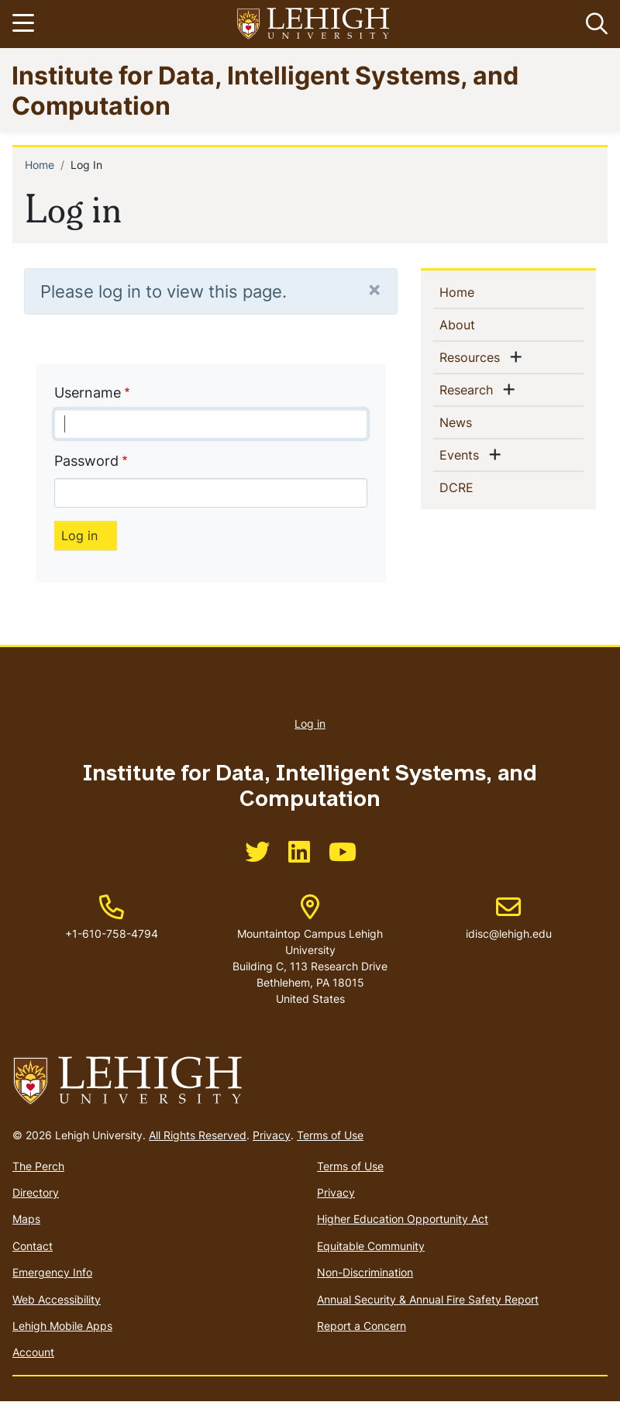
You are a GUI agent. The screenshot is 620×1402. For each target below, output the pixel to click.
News (480, 421)
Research (469, 389)
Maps (26, 1218)
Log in (310, 723)
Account (33, 1352)
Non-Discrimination (365, 1272)
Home (39, 164)
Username (87, 392)
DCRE (481, 486)
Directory (35, 1192)
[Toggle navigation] (25, 24)
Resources (472, 356)
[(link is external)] (257, 856)
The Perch (38, 1166)
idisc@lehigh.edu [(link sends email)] (509, 917)
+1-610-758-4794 (111, 933)
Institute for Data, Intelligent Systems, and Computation (265, 89)
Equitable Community (371, 1245)
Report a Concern (361, 1325)
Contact (32, 1245)
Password (86, 460)
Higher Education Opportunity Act (402, 1218)
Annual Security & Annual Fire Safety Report (428, 1299)
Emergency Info (52, 1272)
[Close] (374, 288)
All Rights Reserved (197, 1135)
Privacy (272, 1135)
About (482, 324)
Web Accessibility (56, 1299)
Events (462, 454)
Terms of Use (330, 1135)
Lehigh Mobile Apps (62, 1325)
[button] (593, 24)
